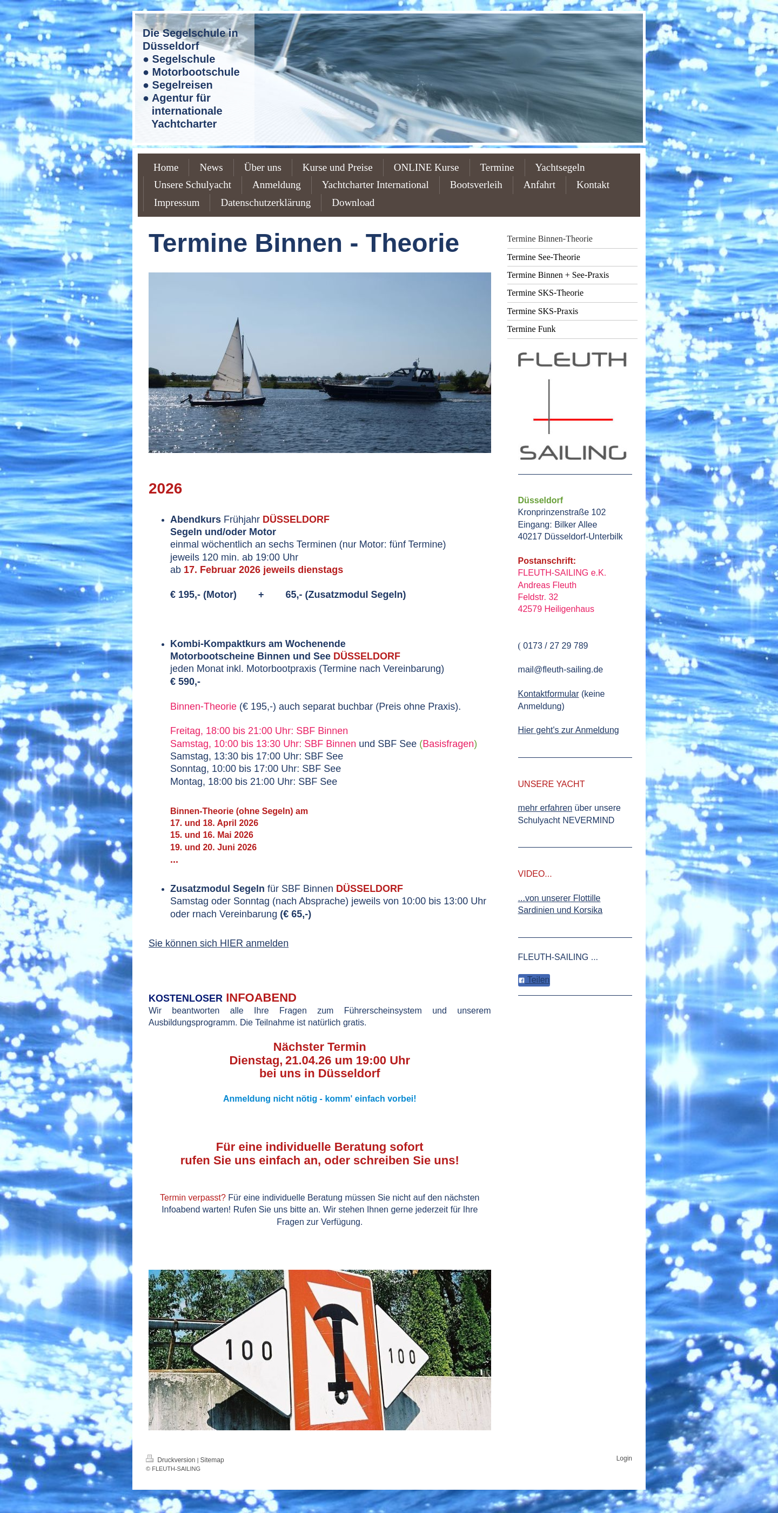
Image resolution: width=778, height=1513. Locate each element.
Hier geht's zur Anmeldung (568, 730)
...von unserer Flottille (559, 898)
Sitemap (212, 1460)
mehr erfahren (545, 807)
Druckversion (171, 1460)
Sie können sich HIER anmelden (219, 943)
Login (624, 1458)
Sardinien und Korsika (560, 910)
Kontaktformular (548, 693)
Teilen (534, 979)
